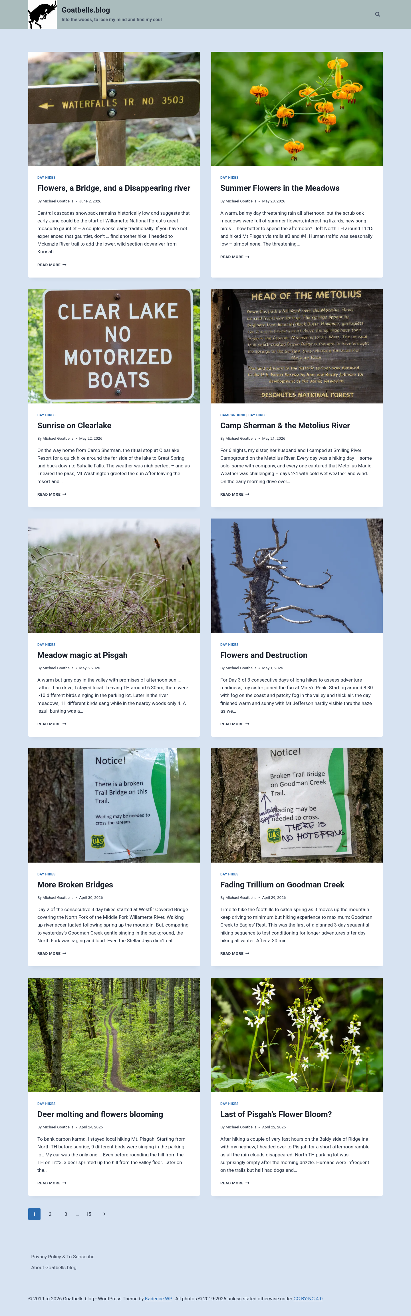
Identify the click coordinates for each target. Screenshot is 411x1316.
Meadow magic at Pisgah (82, 655)
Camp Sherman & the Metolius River (285, 425)
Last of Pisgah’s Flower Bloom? (276, 1114)
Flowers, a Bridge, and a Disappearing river (113, 188)
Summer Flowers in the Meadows (280, 188)
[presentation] (114, 109)
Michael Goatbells (58, 201)
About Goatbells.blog (53, 1267)
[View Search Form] (377, 14)
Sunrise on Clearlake (74, 425)
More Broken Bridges (75, 884)
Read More (52, 264)
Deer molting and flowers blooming (100, 1114)
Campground (232, 415)
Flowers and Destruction (263, 655)
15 (88, 1214)
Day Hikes (46, 178)
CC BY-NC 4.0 (308, 1298)
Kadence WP (158, 1298)
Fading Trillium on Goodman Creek (282, 884)
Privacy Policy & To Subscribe (62, 1256)
